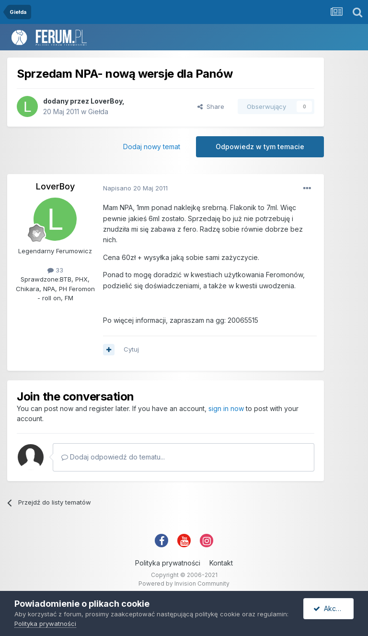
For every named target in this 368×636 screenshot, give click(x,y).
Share (210, 106)
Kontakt (221, 563)
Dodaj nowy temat (151, 146)
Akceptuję (333, 608)
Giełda (98, 111)
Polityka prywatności (167, 563)
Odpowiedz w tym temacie (260, 146)
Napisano (135, 188)
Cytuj (131, 349)
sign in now (226, 408)
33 (55, 270)
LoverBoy (106, 101)
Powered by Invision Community (184, 583)
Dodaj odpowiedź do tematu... (113, 457)
